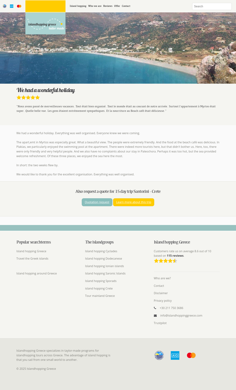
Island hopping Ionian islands (104, 266)
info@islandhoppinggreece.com (181, 315)
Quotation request (97, 202)
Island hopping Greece (31, 251)
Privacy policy (163, 301)
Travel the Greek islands (32, 258)
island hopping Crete (99, 288)
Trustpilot (160, 323)
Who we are (94, 6)
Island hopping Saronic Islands (105, 273)
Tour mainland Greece (100, 296)
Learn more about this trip (133, 202)
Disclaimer (161, 293)
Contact (126, 6)
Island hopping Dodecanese (103, 258)
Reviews (107, 6)
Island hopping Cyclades (101, 251)
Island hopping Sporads (101, 281)
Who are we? (162, 278)
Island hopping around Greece (36, 273)
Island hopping (78, 6)
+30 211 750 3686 (171, 308)
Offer (117, 6)
